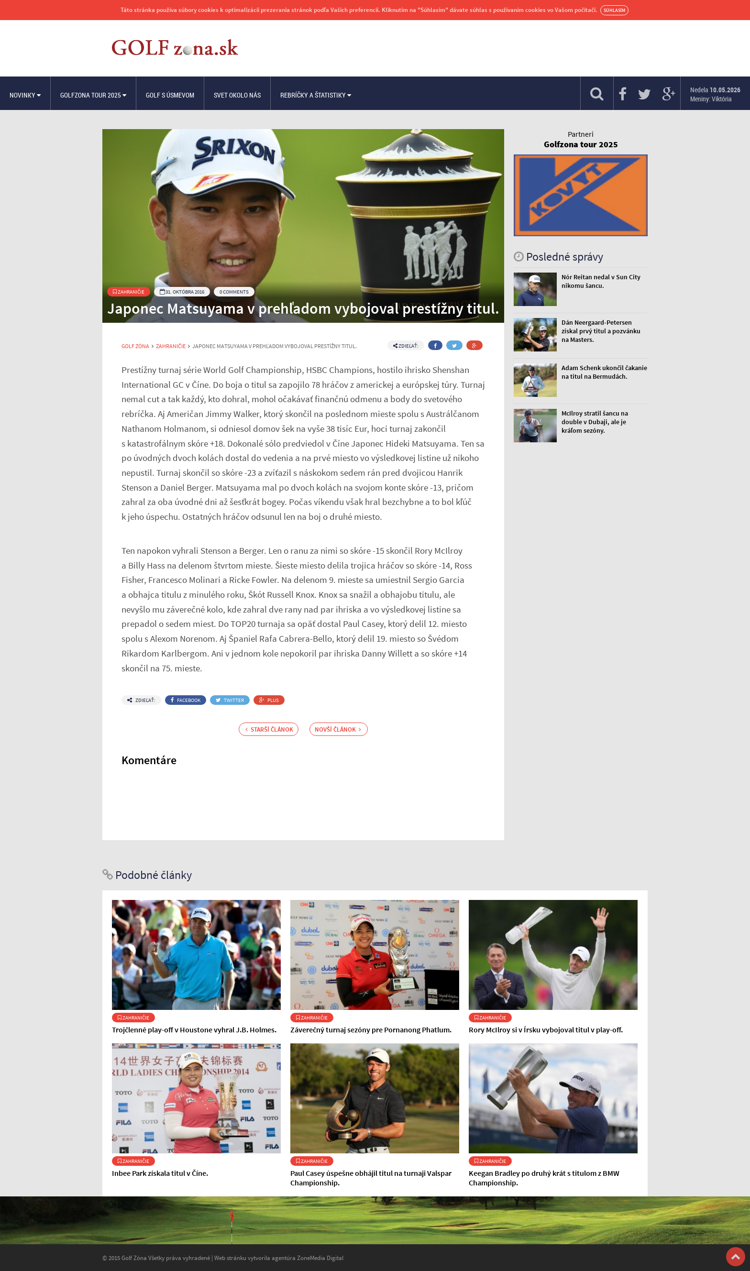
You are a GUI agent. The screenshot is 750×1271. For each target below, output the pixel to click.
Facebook (185, 700)
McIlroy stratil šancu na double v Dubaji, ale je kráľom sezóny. (595, 422)
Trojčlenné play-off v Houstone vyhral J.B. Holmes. (194, 1029)
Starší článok (269, 729)
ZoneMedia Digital (320, 1257)
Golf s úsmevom (170, 94)
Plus (269, 700)
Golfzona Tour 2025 (93, 94)
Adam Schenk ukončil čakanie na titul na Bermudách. (604, 372)
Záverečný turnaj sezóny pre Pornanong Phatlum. (371, 1029)
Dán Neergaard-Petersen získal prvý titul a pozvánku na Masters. (601, 331)
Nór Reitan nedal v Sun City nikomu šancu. (601, 281)
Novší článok (338, 729)
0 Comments (234, 291)
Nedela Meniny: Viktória (715, 94)
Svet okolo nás (237, 94)
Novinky (25, 94)
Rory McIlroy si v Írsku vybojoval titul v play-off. (546, 1029)
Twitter (230, 700)
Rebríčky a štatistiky (315, 94)
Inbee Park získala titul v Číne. (160, 1173)
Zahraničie (128, 291)
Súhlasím (614, 10)
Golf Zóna (135, 346)
